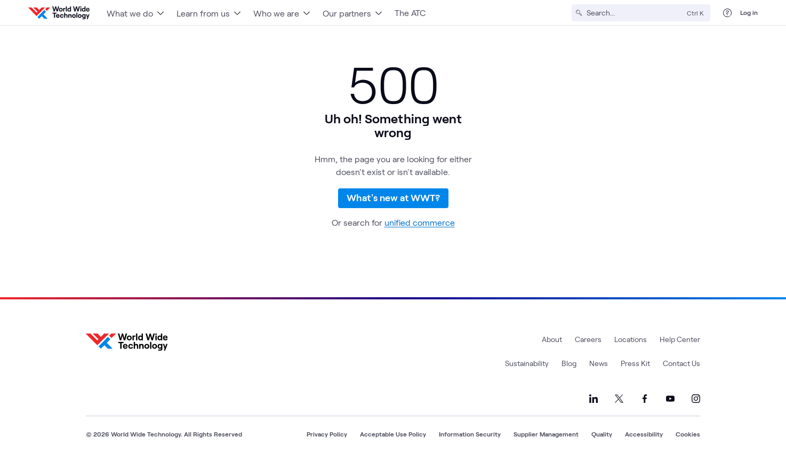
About (552, 350)
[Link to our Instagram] (696, 410)
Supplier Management (546, 445)
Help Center (680, 350)
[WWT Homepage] (59, 12)
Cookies (688, 445)
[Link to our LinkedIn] (593, 410)
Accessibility (644, 445)
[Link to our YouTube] (670, 410)
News (598, 374)
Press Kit (635, 374)
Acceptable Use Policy (393, 445)
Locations (630, 350)
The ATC (410, 12)
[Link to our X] (619, 410)
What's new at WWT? (393, 204)
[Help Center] (727, 13)
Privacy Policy (327, 445)
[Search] (634, 12)
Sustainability (527, 374)
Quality (601, 445)
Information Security (470, 445)
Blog (569, 374)
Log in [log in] (749, 12)
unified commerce (419, 234)
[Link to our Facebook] (644, 410)
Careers (588, 350)
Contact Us (681, 374)
